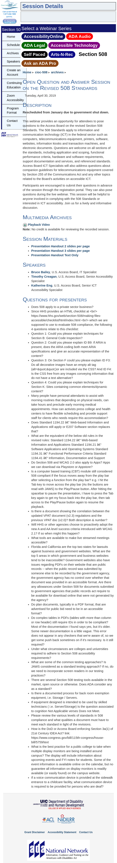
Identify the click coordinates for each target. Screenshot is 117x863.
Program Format (13, 110)
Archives (13, 53)
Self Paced (34, 54)
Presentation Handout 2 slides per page (60, 246)
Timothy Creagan (44, 276)
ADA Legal (34, 45)
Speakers (13, 61)
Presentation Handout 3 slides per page (60, 250)
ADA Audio (79, 36)
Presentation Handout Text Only (54, 255)
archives (57, 72)
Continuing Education (14, 85)
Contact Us (12, 123)
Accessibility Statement (62, 832)
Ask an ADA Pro (40, 63)
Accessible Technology (74, 45)
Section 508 (93, 54)
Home (27, 72)
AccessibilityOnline (43, 36)
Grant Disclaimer (34, 832)
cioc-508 (41, 72)
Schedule (13, 45)
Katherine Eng (41, 285)
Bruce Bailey (40, 272)
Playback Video (36, 224)
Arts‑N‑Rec (62, 54)
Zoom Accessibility (15, 98)
